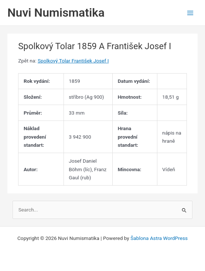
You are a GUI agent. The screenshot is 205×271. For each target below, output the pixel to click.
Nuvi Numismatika (56, 13)
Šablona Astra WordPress (159, 238)
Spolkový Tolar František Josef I (73, 61)
